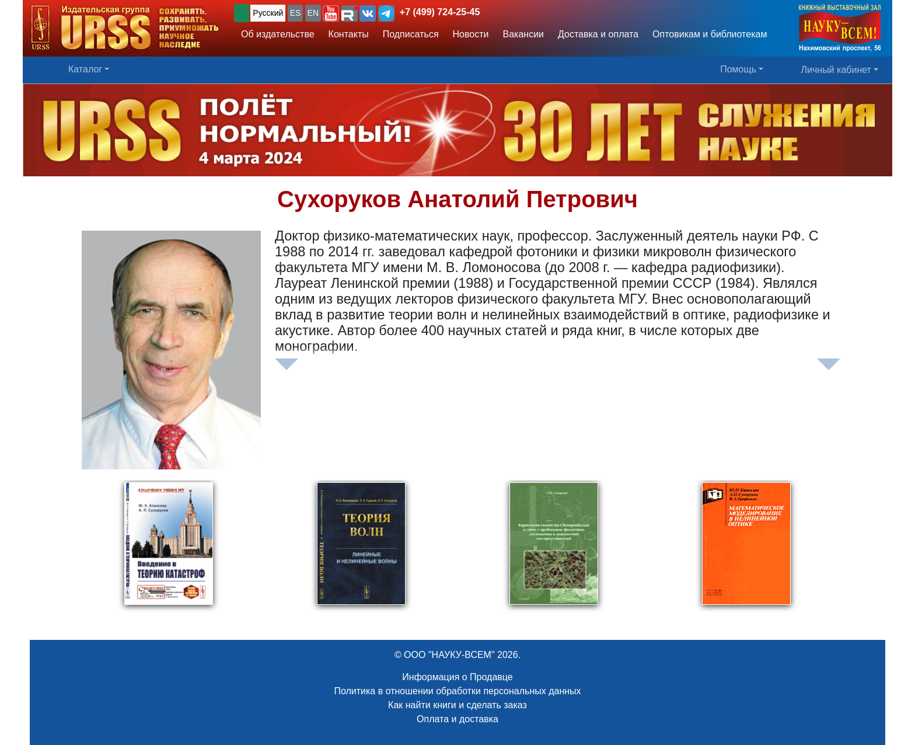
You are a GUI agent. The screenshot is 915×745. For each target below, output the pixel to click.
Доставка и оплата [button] (598, 34)
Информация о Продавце (457, 677)
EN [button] (313, 13)
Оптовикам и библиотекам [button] (709, 34)
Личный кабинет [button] (836, 70)
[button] (331, 13)
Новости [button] (471, 34)
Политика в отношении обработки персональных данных (457, 691)
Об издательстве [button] (278, 34)
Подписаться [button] (411, 34)
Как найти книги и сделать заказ (457, 705)
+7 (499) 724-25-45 (440, 12)
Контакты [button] (349, 34)
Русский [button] (268, 13)
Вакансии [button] (523, 34)
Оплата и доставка (457, 719)
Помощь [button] (738, 69)
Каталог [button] (85, 69)
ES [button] (295, 13)
